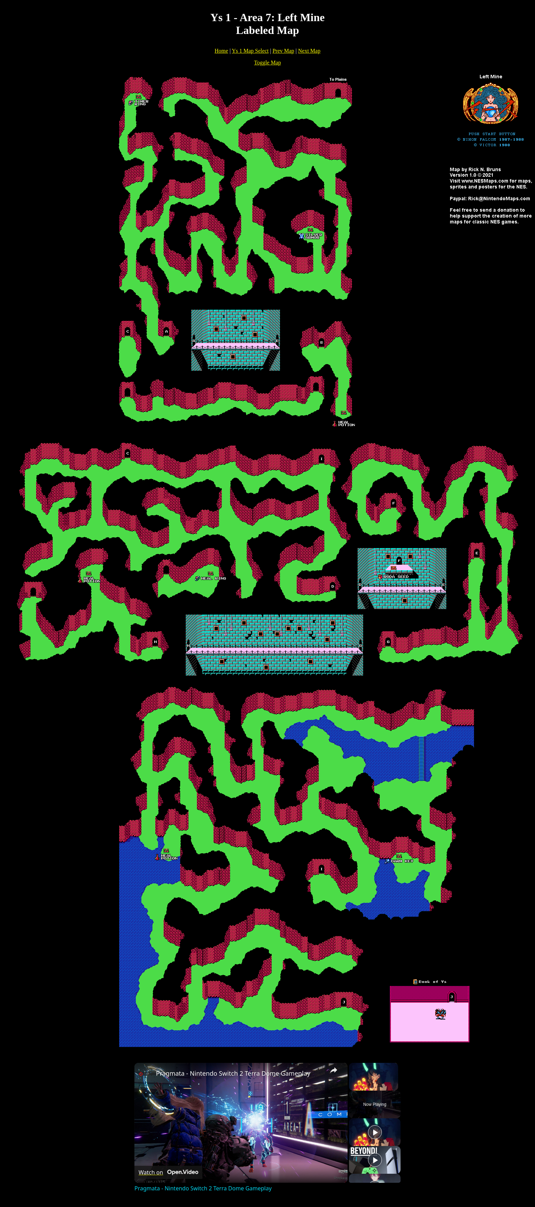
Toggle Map (267, 62)
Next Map (309, 51)
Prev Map (283, 51)
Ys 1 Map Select (250, 51)
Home (221, 51)
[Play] (375, 1132)
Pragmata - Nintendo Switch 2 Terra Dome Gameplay (233, 1073)
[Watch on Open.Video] (168, 1172)
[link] (145, 1074)
